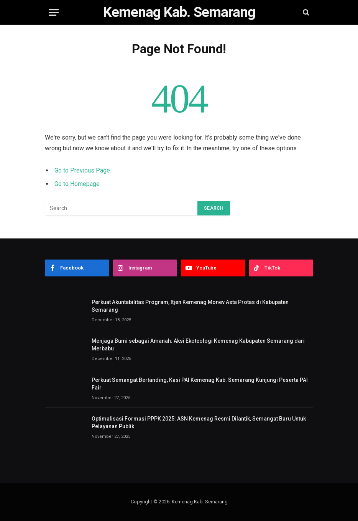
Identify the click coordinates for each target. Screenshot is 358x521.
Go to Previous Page (82, 170)
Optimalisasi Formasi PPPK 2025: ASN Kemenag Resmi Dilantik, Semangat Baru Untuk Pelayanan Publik (199, 422)
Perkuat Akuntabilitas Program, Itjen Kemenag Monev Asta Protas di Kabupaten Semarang (190, 306)
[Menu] (54, 12)
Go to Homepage (77, 183)
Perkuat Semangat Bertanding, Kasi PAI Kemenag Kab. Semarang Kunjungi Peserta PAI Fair (200, 384)
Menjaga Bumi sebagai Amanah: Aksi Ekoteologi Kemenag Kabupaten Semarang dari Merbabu (198, 345)
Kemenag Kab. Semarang (200, 502)
